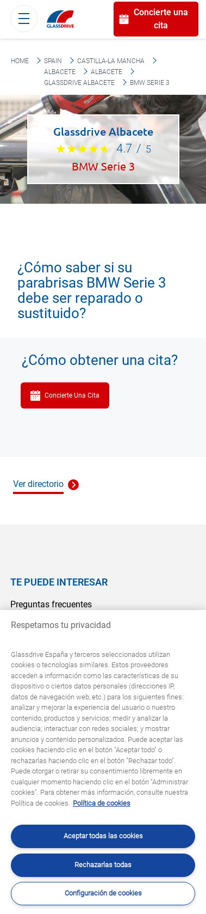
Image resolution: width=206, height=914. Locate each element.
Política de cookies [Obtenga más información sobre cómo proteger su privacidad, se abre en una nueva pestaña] (101, 803)
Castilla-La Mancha (111, 61)
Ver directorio (38, 484)
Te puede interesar (59, 582)
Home (20, 61)
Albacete (60, 72)
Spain (53, 61)
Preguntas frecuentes (51, 604)
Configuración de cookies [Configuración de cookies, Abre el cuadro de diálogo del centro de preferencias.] (103, 893)
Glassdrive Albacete (79, 83)
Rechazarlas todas (103, 865)
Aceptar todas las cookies (103, 836)
